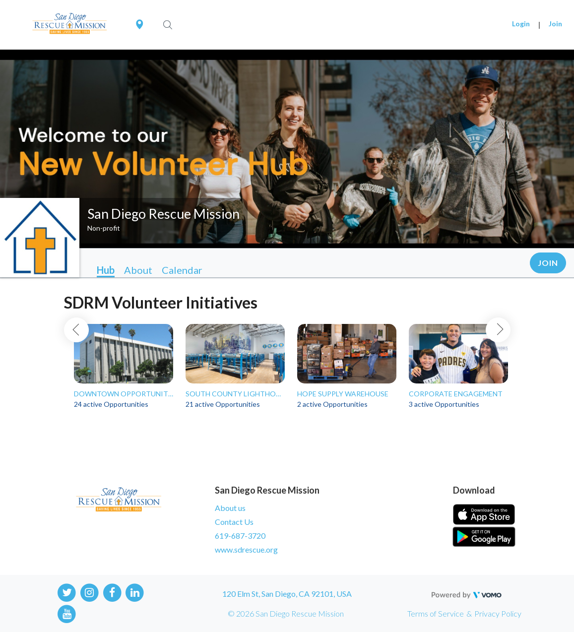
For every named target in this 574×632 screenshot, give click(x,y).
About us (230, 507)
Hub (106, 270)
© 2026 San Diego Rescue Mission (286, 613)
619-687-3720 (240, 535)
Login (521, 23)
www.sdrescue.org (246, 549)
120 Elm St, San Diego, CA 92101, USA (287, 593)
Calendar (182, 270)
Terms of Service (435, 613)
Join (555, 23)
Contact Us (234, 521)
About (138, 270)
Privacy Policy (497, 613)
